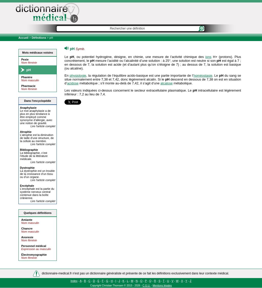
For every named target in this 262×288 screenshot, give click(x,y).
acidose (73, 83)
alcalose (166, 83)
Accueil (23, 37)
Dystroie (27, 167)
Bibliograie (29, 149)
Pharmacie (28, 85)
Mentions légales (162, 285)
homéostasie (202, 75)
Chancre (26, 228)
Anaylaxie (28, 107)
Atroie (25, 131)
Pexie (25, 59)
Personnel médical (33, 245)
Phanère (26, 77)
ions (208, 57)
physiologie (78, 75)
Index (74, 280)
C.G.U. (146, 285)
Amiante (26, 219)
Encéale (27, 185)
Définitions (39, 37)
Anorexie (27, 237)
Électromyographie (34, 254)
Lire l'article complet (42, 126)
